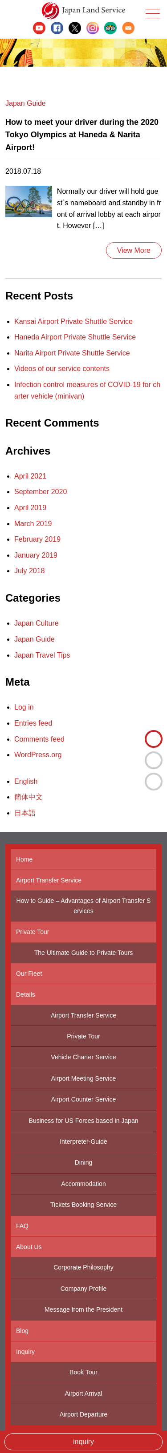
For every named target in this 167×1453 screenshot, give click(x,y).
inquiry (83, 1441)
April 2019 (30, 507)
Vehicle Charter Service (83, 1057)
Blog (22, 1330)
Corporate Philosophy (83, 1267)
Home (24, 859)
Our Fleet (29, 973)
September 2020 (40, 491)
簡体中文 (154, 760)
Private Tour (32, 931)
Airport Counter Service (83, 1099)
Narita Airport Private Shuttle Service (72, 353)
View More (134, 250)
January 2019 (35, 555)
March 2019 (33, 523)
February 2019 (37, 539)
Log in (24, 707)
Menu (152, 13)
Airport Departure (83, 1414)
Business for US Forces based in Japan (83, 1120)
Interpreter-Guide (83, 1141)
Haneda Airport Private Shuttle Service (75, 337)
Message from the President (83, 1309)
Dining (84, 1162)
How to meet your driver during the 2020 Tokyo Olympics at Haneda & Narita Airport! (82, 135)
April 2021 (30, 476)
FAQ (22, 1225)
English (154, 739)
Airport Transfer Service (48, 880)
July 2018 (29, 571)
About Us (29, 1246)
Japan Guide (25, 103)
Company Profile (84, 1288)
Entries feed (33, 723)
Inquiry (25, 1351)
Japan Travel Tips (42, 655)
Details (25, 994)
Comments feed (39, 739)
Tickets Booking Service (83, 1204)
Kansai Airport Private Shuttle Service (73, 321)
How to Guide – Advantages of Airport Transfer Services (83, 905)
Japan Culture (36, 623)
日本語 (154, 781)
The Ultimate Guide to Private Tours (83, 952)
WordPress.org (37, 754)
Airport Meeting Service (83, 1078)
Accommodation (83, 1183)
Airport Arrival (83, 1393)
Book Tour (83, 1372)
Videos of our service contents (62, 368)
